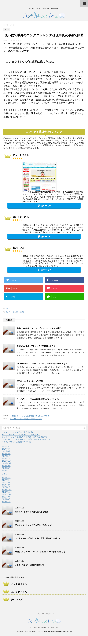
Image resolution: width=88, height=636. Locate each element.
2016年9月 (6, 466)
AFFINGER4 (68, 631)
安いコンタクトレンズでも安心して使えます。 (21, 435)
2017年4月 (6, 449)
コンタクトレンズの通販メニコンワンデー (26, 419)
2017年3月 (6, 451)
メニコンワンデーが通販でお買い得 (16, 442)
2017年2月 (6, 454)
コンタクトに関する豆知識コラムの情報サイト (44, 627)
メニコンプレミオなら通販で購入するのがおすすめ (29, 416)
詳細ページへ (45, 205)
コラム (8, 308)
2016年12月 (6, 458)
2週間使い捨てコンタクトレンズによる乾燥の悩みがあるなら (42, 364)
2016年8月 (6, 468)
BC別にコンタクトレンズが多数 (30, 381)
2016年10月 (6, 463)
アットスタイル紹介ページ (45, 614)
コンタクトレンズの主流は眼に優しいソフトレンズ (38, 399)
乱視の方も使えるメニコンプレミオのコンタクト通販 (39, 328)
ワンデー (8, 312)
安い (17, 312)
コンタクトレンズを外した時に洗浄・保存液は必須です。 (25, 437)
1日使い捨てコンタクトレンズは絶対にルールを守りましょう (27, 439)
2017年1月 (6, 456)
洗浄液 (22, 312)
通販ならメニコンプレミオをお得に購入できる (36, 346)
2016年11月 (6, 461)
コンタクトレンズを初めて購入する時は (18, 432)
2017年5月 (6, 446)
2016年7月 (6, 471)
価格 (13, 312)
